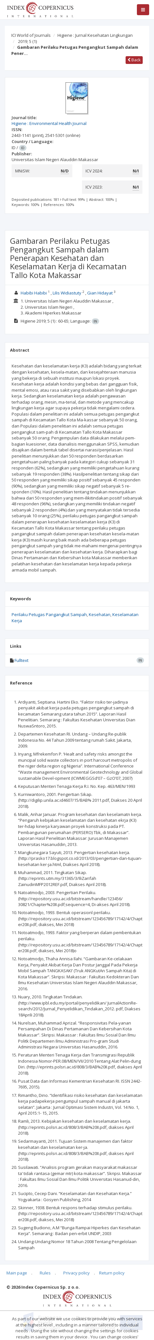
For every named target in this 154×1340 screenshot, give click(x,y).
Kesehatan (99, 614)
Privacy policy (76, 1273)
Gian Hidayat (100, 293)
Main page (16, 1273)
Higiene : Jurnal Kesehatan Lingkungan (95, 35)
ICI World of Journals (31, 35)
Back (134, 60)
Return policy (112, 1273)
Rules (45, 1273)
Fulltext (21, 660)
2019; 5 (27, 41)
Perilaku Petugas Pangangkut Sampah (49, 614)
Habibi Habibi (34, 293)
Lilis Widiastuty (67, 293)
